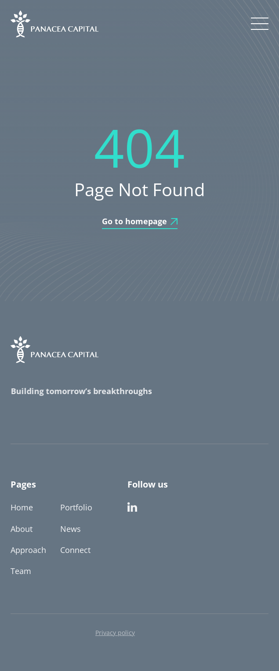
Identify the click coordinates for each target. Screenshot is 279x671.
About (22, 529)
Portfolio (76, 507)
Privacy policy (115, 632)
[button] (257, 23)
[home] (54, 24)
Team (21, 571)
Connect (75, 550)
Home (22, 507)
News (70, 529)
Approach (28, 550)
